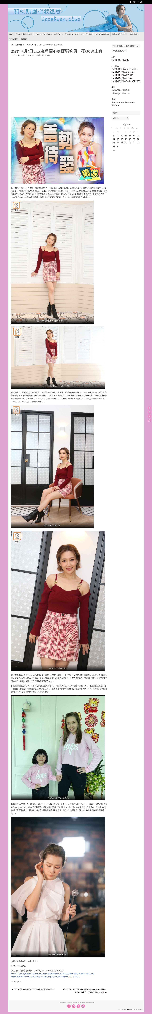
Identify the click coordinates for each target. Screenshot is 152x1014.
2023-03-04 (27, 55)
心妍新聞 (47, 55)
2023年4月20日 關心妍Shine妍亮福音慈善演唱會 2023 (33, 989)
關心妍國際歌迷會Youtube (122, 78)
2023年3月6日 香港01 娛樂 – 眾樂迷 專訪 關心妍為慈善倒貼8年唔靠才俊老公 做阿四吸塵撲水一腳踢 (84, 990)
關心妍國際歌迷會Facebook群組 (124, 69)
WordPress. (138, 1009)
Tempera (129, 1009)
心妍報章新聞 (21, 45)
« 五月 (114, 150)
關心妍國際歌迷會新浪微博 (122, 75)
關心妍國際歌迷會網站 (120, 60)
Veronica (17, 55)
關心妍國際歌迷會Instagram (123, 72)
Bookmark (17, 982)
